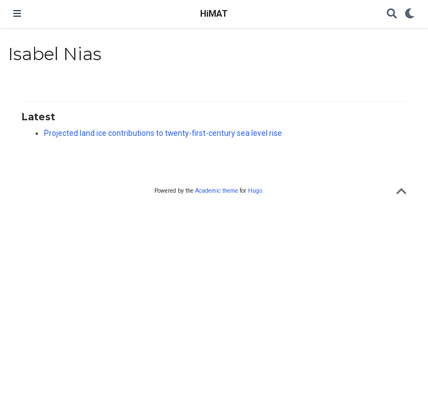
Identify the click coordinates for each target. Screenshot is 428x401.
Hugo (255, 190)
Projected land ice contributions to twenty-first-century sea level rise (163, 133)
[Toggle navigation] (17, 14)
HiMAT (214, 13)
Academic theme (216, 190)
